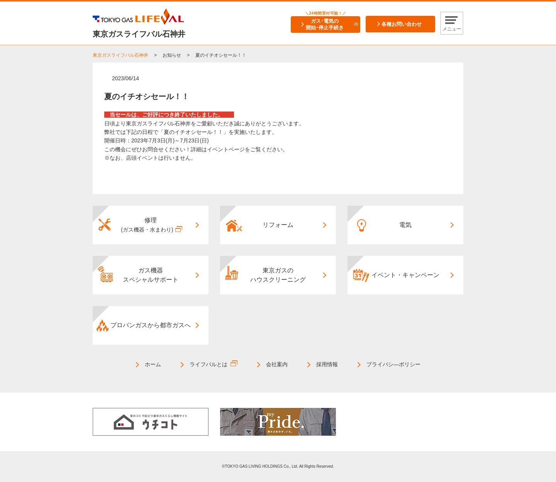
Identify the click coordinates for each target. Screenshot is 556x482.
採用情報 (327, 364)
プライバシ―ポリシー (393, 364)
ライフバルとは (208, 364)
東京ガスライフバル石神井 (120, 55)
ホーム (153, 364)
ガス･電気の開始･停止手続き (325, 24)
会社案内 (277, 364)
